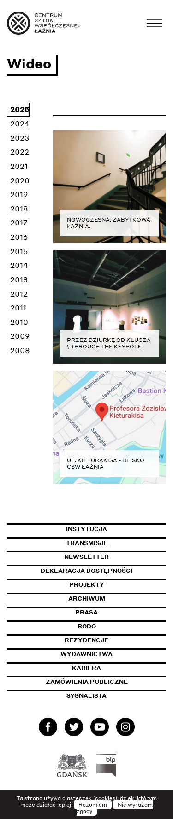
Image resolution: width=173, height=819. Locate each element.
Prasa (86, 612)
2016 (19, 237)
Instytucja (86, 529)
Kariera (86, 667)
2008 (20, 350)
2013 (19, 279)
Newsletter (86, 556)
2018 (19, 208)
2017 (19, 222)
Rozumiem (92, 804)
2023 (19, 138)
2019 (19, 194)
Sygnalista (86, 695)
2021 (19, 166)
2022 (19, 151)
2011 (18, 307)
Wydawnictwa (86, 654)
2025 (20, 109)
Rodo (87, 626)
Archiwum (86, 598)
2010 (19, 322)
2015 (19, 251)
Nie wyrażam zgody (115, 807)
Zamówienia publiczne (106, 681)
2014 (19, 265)
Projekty (86, 584)
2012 (19, 293)
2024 (20, 123)
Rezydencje (86, 640)
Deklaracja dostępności (86, 570)
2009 (20, 336)
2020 (20, 180)
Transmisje (116, 543)
